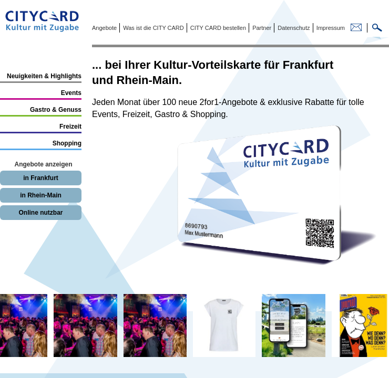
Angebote (104, 28)
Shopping (67, 143)
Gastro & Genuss (55, 109)
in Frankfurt (40, 178)
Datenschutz (293, 28)
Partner (261, 28)
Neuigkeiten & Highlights (44, 76)
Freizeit (70, 126)
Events (71, 93)
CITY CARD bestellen (217, 28)
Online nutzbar (41, 212)
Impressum (330, 28)
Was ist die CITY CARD (152, 28)
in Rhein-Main (41, 195)
